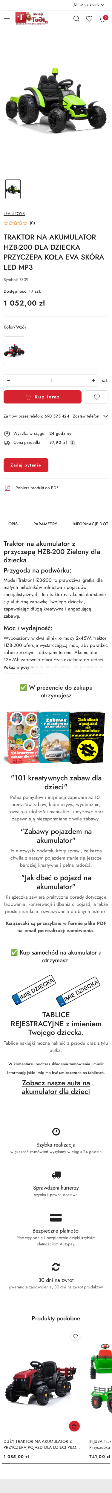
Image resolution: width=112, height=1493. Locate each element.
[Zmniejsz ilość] (8, 380)
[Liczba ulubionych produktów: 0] (89, 18)
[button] (19, 223)
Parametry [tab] (45, 524)
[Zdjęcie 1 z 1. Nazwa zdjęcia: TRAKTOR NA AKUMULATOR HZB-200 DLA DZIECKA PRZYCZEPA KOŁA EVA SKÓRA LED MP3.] (13, 189)
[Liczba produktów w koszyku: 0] (101, 18)
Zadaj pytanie (26, 465)
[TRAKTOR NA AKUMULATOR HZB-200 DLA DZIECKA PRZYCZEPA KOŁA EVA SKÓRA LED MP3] (14, 350)
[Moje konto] (89, 5)
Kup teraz (42, 397)
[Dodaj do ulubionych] (96, 396)
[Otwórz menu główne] (7, 18)
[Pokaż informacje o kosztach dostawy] (72, 442)
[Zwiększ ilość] (93, 380)
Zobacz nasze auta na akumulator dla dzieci (56, 1087)
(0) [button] (32, 223)
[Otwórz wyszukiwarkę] (76, 18)
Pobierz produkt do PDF (31, 488)
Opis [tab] (13, 524)
